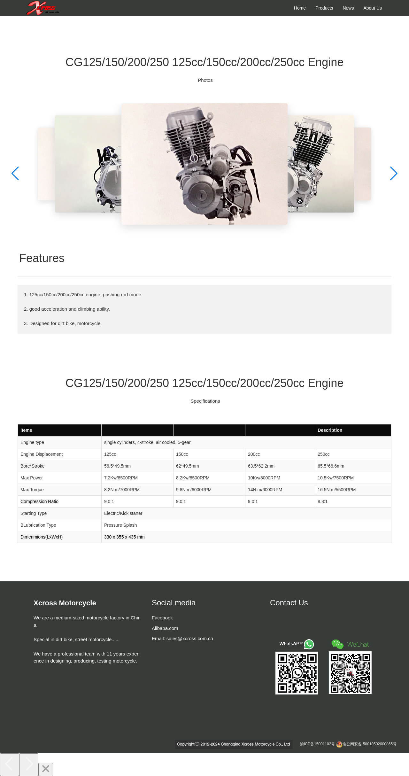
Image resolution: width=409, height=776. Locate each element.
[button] (15, 174)
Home (300, 8)
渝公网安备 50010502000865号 (370, 744)
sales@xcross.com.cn (189, 638)
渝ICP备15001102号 (317, 744)
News (348, 8)
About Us (372, 8)
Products (324, 8)
